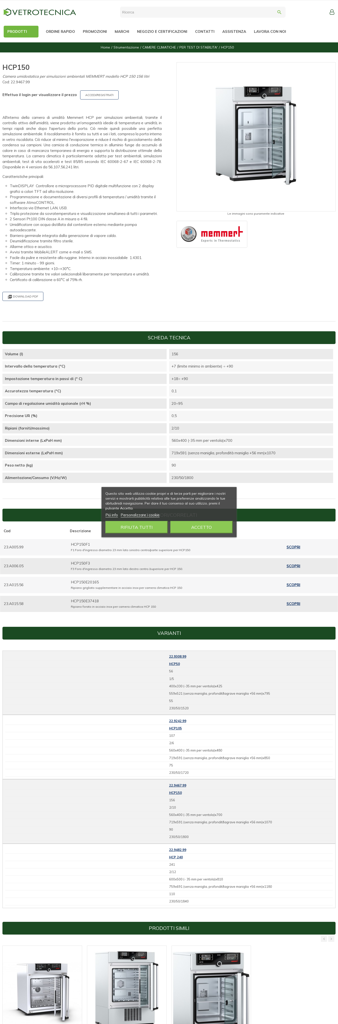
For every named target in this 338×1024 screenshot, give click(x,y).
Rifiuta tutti (137, 527)
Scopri (293, 547)
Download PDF (23, 297)
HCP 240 (176, 857)
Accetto (201, 527)
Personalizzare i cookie (140, 514)
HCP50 (174, 664)
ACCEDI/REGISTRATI (99, 95)
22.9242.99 (177, 721)
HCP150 (175, 793)
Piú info (111, 514)
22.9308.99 (177, 656)
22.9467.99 (177, 785)
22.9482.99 (177, 850)
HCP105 (175, 728)
